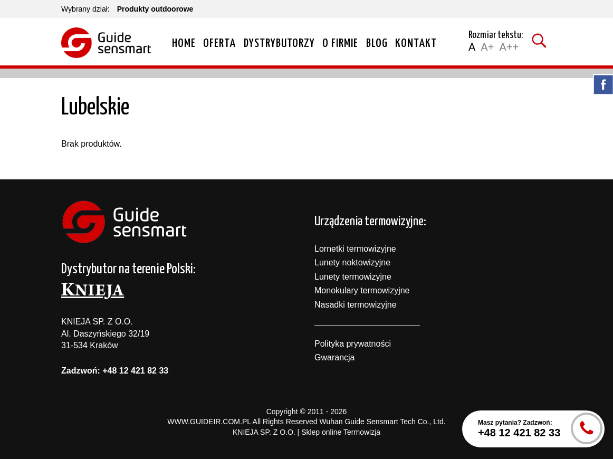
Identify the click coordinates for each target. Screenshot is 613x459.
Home (184, 43)
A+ (487, 47)
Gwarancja (334, 357)
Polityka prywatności (352, 343)
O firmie (340, 43)
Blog (377, 43)
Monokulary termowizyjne (362, 290)
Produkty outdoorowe (155, 9)
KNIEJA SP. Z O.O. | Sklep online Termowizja (306, 432)
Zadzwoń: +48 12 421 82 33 (114, 370)
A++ (509, 47)
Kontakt (416, 43)
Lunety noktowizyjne (352, 262)
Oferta (219, 43)
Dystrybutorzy (279, 43)
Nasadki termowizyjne (355, 304)
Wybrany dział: (85, 9)
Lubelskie (95, 108)
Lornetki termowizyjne (355, 248)
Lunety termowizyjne (352, 276)
